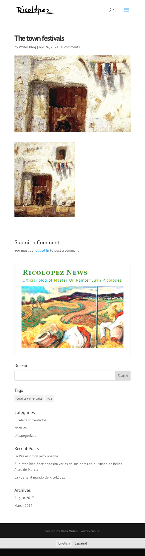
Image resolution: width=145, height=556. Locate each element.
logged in (41, 250)
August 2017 (24, 498)
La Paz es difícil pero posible (36, 456)
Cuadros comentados (30, 420)
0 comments (70, 47)
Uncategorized (25, 435)
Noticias (20, 428)
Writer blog (27, 47)
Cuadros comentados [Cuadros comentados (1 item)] (29, 398)
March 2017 (23, 505)
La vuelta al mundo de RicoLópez (39, 477)
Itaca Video (69, 531)
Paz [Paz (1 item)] (49, 398)
